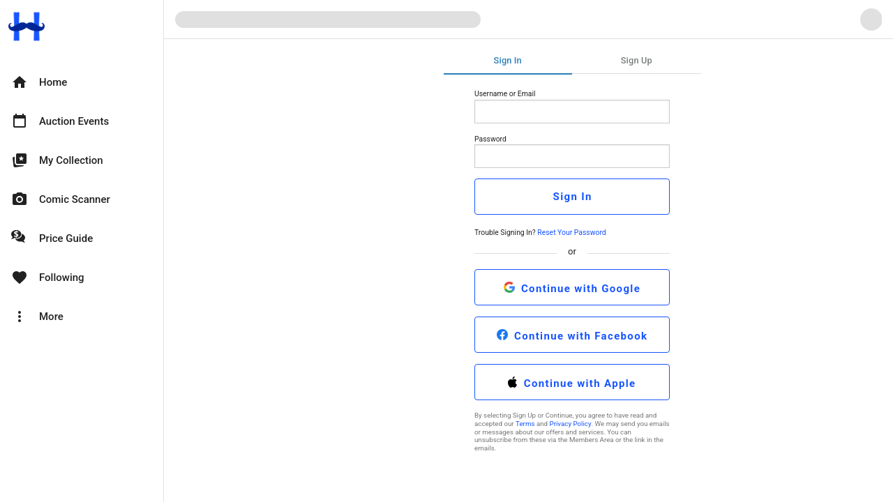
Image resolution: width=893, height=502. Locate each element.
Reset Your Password (571, 232)
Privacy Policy (571, 423)
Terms (525, 423)
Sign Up (636, 60)
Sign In (508, 60)
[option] (81, 82)
